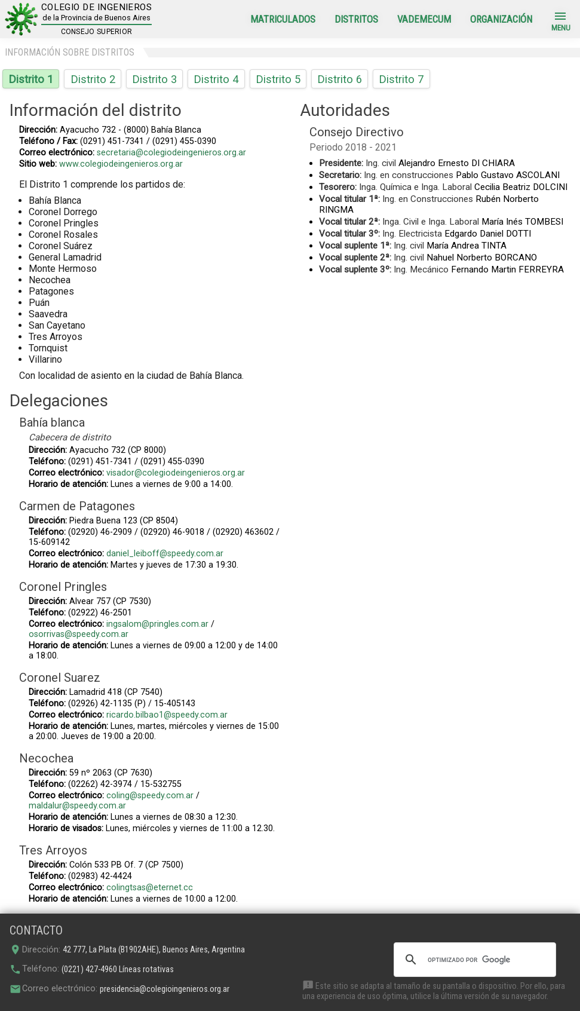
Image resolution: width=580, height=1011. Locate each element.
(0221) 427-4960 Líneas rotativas (118, 969)
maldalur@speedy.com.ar (77, 806)
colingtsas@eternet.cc (149, 888)
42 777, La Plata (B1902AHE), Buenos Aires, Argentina (154, 950)
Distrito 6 (339, 79)
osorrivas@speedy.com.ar (78, 634)
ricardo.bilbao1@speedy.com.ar (167, 715)
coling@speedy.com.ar (150, 796)
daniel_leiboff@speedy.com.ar (164, 554)
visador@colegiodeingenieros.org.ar (175, 473)
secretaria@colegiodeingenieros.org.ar (171, 153)
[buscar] (473, 959)
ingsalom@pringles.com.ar (157, 624)
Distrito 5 (278, 79)
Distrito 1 (30, 79)
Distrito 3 (154, 79)
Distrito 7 (401, 79)
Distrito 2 (92, 79)
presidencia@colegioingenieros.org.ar (164, 989)
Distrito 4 (216, 79)
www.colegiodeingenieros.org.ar (121, 164)
